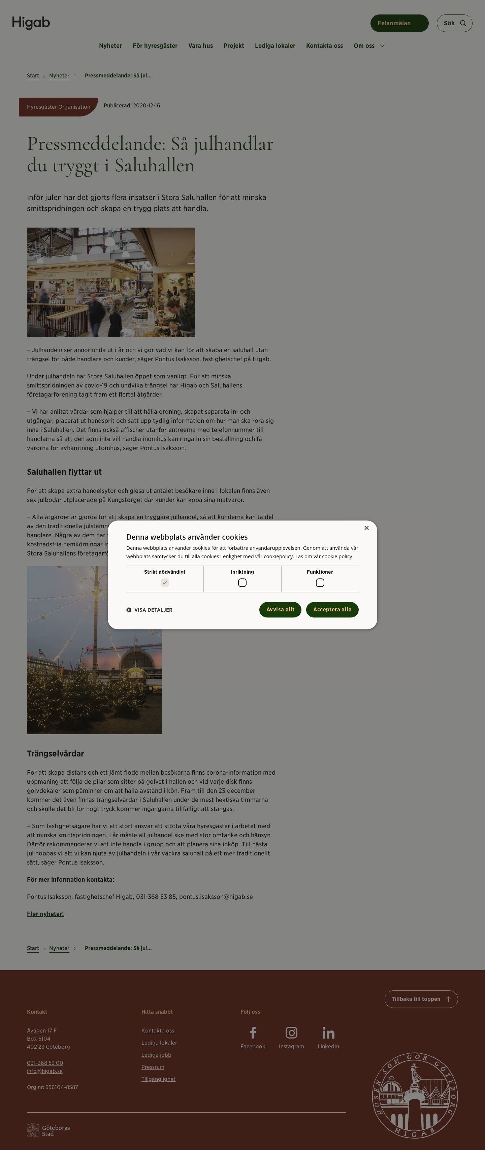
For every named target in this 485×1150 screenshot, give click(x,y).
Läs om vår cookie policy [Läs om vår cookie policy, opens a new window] (324, 556)
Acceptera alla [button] (332, 610)
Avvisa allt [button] (280, 610)
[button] (149, 610)
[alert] (242, 575)
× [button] (366, 528)
